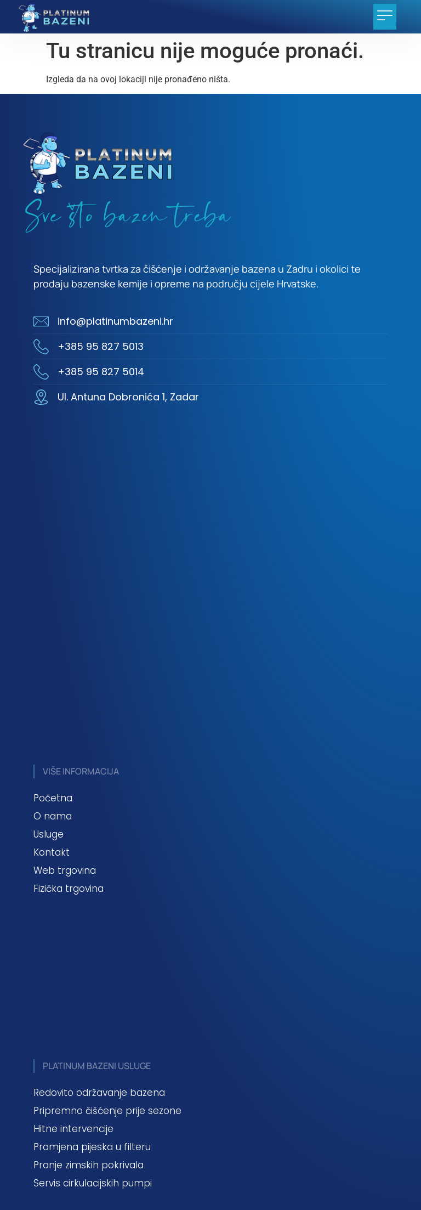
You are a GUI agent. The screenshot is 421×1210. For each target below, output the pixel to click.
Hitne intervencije (73, 1128)
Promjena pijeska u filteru (92, 1147)
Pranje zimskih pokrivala (88, 1165)
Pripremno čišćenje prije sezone (107, 1110)
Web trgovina (64, 870)
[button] (384, 17)
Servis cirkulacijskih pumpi (92, 1183)
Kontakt (51, 852)
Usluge (48, 834)
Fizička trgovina (68, 888)
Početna (52, 798)
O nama (52, 816)
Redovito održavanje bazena (99, 1092)
